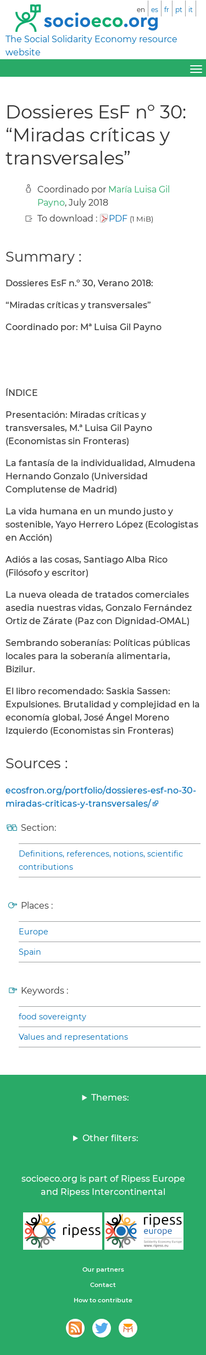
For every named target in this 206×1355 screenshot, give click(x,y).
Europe (33, 932)
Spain (30, 952)
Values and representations (73, 1037)
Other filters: (110, 1138)
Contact (103, 1285)
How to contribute (103, 1300)
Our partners (103, 1269)
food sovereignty (52, 1017)
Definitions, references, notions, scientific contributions (101, 860)
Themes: (110, 1097)
